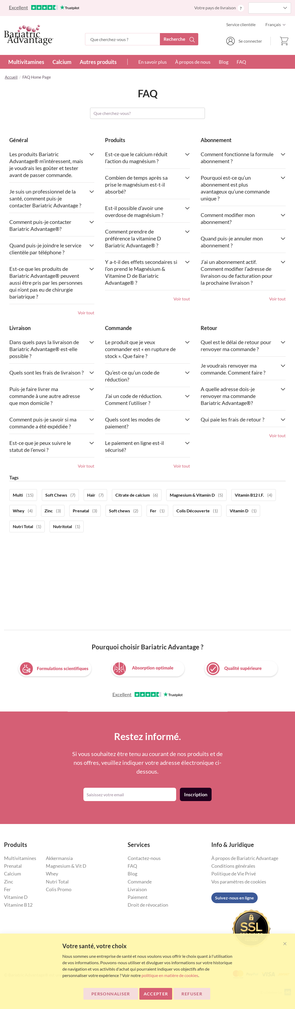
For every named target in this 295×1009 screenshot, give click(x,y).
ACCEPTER (156, 993)
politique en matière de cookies (170, 975)
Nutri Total (57, 882)
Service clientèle (241, 24)
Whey (52, 874)
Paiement (138, 897)
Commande (140, 882)
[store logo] (28, 35)
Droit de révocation (148, 905)
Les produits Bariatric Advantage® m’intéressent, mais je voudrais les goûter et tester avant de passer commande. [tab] (51, 164)
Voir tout (86, 312)
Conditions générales (233, 866)
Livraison (137, 889)
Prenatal (13, 866)
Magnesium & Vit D (66, 866)
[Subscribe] (196, 794)
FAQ (241, 62)
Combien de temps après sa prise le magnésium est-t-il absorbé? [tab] (147, 184)
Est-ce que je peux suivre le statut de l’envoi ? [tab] (51, 446)
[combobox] (141, 39)
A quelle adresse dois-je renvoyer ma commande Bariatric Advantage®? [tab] (243, 396)
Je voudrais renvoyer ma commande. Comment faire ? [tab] (243, 369)
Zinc (8, 882)
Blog (223, 62)
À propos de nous (193, 62)
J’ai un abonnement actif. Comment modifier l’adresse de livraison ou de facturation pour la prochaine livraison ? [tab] (243, 272)
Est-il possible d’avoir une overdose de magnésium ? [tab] (147, 211)
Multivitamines (26, 62)
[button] (276, 24)
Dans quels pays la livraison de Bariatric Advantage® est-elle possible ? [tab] (51, 349)
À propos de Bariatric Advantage (244, 858)
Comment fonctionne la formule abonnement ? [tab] (243, 157)
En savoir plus (152, 62)
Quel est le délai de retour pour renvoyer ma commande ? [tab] (243, 345)
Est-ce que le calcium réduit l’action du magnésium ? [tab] (147, 157)
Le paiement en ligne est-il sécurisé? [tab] (147, 446)
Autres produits (98, 62)
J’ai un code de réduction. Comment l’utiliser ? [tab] (147, 399)
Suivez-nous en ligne (234, 897)
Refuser (191, 993)
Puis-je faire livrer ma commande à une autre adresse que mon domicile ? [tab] (51, 396)
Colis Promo (58, 889)
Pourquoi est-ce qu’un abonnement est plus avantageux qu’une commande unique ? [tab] (243, 188)
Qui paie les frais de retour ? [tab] (243, 419)
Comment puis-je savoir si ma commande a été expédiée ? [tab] (51, 422)
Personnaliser (110, 993)
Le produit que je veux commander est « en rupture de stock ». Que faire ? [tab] (147, 349)
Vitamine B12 (18, 905)
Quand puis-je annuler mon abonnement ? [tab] (243, 241)
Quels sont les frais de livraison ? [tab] (51, 372)
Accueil (11, 77)
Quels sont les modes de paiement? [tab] (147, 422)
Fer (7, 889)
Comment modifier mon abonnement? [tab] (243, 218)
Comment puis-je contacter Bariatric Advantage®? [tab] (51, 225)
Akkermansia (59, 858)
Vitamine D (16, 897)
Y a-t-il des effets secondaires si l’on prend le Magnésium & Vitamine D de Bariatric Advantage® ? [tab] (147, 272)
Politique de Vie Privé (233, 874)
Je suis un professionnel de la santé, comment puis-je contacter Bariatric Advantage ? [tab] (51, 198)
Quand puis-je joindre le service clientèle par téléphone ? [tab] (51, 248)
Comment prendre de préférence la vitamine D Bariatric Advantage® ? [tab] (147, 238)
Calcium (61, 62)
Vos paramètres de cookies (238, 882)
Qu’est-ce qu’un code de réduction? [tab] (147, 376)
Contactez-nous (144, 858)
